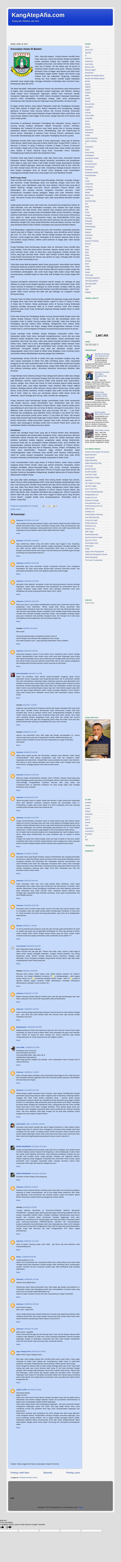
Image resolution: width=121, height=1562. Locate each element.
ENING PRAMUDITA (23, 1146)
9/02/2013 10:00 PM (30, 971)
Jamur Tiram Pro (91, 489)
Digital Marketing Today (93, 463)
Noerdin (19, 926)
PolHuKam (89, 235)
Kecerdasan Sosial (91, 158)
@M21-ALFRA (21, 1390)
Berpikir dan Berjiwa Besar (94, 75)
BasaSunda (89, 73)
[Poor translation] (8, 1527)
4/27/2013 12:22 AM (31, 520)
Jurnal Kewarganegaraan (94, 492)
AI (86, 55)
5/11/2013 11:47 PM (31, 818)
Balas (18, 533)
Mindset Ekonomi (91, 523)
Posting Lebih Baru (20, 1472)
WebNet (88, 292)
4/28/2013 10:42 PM (31, 563)
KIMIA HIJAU (89, 509)
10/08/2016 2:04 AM (31, 1304)
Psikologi (88, 238)
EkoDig (87, 98)
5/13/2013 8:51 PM (31, 881)
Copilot (87, 808)
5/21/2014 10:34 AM (39, 1146)
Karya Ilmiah (89, 152)
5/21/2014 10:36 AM (39, 1173)
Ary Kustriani (21, 946)
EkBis (87, 95)
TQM (87, 289)
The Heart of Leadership (93, 560)
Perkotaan (88, 224)
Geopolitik (88, 118)
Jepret (87, 150)
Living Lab (88, 187)
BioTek (87, 81)
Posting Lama (73, 1472)
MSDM (87, 198)
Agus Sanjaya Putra (23, 1351)
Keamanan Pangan (92, 500)
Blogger (80, 1507)
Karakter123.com (91, 497)
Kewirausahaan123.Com (94, 506)
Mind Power (89, 195)
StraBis (87, 269)
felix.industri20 (22, 673)
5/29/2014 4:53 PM (29, 1207)
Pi (85, 837)
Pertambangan (90, 226)
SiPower (88, 261)
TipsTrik (88, 286)
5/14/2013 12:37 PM (31, 905)
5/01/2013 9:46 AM (31, 651)
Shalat (87, 258)
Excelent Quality (91, 472)
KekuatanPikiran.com (92, 503)
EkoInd (87, 101)
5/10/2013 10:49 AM (31, 775)
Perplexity (88, 834)
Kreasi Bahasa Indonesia (94, 514)
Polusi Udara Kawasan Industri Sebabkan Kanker (101, 394)
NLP (86, 204)
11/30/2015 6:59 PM (28, 1257)
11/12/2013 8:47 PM (31, 1090)
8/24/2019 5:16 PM (38, 1351)
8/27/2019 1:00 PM (34, 1390)
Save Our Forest (91, 540)
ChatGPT (88, 803)
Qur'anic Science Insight (93, 537)
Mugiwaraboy (21, 1027)
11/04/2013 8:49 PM (34, 1027)
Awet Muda (89, 64)
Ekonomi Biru (90, 104)
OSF (86, 209)
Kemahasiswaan (91, 164)
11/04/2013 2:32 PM (31, 1009)
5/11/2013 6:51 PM (31, 797)
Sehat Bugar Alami (91, 543)
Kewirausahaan (90, 175)
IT (85, 144)
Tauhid (87, 272)
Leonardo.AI (89, 831)
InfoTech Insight (90, 486)
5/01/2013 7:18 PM (29, 705)
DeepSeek (89, 814)
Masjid (87, 192)
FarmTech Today (91, 474)
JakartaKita (89, 147)
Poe (86, 840)
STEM (87, 267)
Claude (87, 805)
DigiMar (88, 87)
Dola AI (87, 817)
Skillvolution (89, 546)
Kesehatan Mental (91, 172)
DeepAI (87, 811)
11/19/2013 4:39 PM (37, 1124)
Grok (87, 825)
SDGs (87, 255)
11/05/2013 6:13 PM (32, 1047)
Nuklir (87, 207)
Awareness (89, 61)
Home (87, 47)
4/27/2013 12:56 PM (31, 540)
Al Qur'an (88, 58)
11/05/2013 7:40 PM (31, 1072)
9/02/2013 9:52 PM (34, 946)
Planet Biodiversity (91, 534)
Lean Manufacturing (92, 517)
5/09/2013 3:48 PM (30, 752)
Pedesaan (88, 221)
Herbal (87, 124)
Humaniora (89, 132)
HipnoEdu (88, 480)
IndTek (87, 135)
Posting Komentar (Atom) (28, 1477)
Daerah (87, 84)
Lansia (87, 181)
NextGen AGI (90, 529)
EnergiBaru (89, 107)
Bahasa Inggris (90, 70)
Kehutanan (89, 161)
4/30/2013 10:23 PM (30, 628)
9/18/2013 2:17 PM (31, 993)
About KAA (89, 50)
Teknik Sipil (89, 275)
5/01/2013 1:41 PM (35, 673)
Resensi (88, 244)
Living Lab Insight (91, 520)
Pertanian (88, 229)
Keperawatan (90, 167)
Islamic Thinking (91, 141)
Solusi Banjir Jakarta (102, 430)
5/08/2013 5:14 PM (29, 732)
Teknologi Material (91, 281)
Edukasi (88, 93)
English (87, 110)
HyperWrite (89, 828)
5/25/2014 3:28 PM (31, 1187)
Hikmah (88, 127)
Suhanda (19, 752)
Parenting (88, 218)
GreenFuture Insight (92, 477)
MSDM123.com (90, 526)
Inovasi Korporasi (91, 138)
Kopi (86, 178)
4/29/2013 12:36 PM (31, 581)
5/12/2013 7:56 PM (31, 853)
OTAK (87, 212)
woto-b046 (20, 1047)
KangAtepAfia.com (38, 15)
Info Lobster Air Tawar (92, 483)
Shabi (18, 1257)
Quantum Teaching (91, 241)
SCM (87, 252)
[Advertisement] (51, 34)
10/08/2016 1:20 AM (31, 1279)
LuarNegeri (89, 189)
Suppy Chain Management (94, 551)
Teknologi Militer (91, 284)
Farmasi (88, 113)
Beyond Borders (91, 455)
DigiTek (87, 90)
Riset (87, 247)
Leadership (89, 184)
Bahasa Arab (89, 67)
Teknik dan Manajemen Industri (96, 554)
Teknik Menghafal (91, 557)
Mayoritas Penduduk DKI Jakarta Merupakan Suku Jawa (102, 375)
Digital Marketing (91, 460)
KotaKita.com (90, 512)
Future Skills (89, 115)
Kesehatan (89, 170)
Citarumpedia (90, 457)
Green (18, 509)
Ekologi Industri (90, 469)
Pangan (88, 215)
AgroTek (88, 53)
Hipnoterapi (89, 130)
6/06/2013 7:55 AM (29, 926)
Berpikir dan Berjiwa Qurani (94, 78)
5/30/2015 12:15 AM (31, 1241)
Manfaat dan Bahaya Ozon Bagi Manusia (102, 355)
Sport (87, 264)
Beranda (47, 1472)
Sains (87, 249)
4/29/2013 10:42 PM (31, 601)
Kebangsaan (89, 155)
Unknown (20, 520)
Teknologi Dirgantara (92, 278)
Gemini (87, 822)
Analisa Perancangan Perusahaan (97, 452)
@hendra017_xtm (23, 1124)
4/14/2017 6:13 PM (31, 1329)
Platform (88, 232)
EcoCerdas (89, 466)
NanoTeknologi (90, 201)
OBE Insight (89, 532)
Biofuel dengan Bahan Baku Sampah (102, 413)
